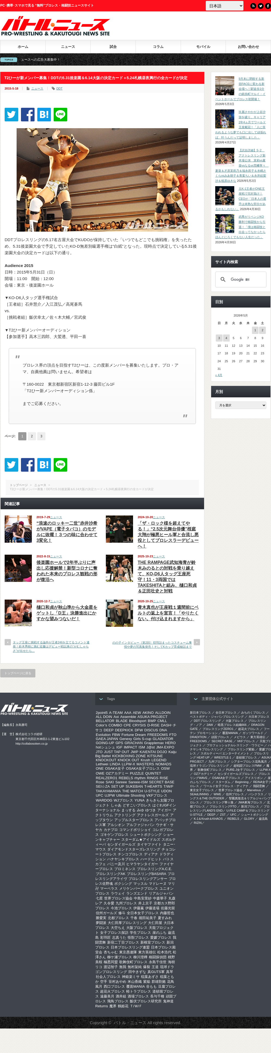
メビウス (240, 737)
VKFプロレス (157, 795)
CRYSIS (139, 725)
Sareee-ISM (138, 782)
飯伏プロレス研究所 (146, 1001)
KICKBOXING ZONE (129, 756)
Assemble (128, 717)
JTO (99, 752)
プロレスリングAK (110, 874)
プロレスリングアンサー (147, 879)
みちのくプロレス (253, 712)
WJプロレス (123, 800)
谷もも (151, 986)
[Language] (225, 6)
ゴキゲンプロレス (114, 835)
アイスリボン (254, 777)
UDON (166, 791)
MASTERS (145, 764)
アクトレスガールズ (153, 815)
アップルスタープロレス (133, 820)
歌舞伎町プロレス (133, 962)
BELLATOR (105, 721)
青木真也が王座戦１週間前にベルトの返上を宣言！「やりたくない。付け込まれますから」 (168, 613)
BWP (152, 721)
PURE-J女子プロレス (240, 769)
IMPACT (130, 747)
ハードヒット (151, 859)
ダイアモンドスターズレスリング (133, 849)
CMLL (162, 721)
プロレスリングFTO (223, 806)
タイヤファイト (149, 844)
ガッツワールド (252, 733)
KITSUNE (155, 756)
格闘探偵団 (158, 957)
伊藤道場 (152, 908)
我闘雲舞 (259, 786)
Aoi (116, 717)
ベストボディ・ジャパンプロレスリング (217, 716)
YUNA (139, 800)
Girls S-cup (142, 739)
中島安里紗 (143, 898)
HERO (170, 743)
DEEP (108, 730)
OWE (100, 773)
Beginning (241, 782)
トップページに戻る (17, 673)
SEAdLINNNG (199, 794)
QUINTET (153, 773)
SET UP (117, 786)
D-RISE (153, 725)
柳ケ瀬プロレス (119, 957)
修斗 (121, 913)
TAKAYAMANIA (108, 791)
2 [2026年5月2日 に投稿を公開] (262, 330)
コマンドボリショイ (135, 830)
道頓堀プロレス (246, 757)
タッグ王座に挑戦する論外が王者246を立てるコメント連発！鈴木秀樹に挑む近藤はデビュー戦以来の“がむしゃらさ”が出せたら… (51, 646)
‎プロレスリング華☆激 (218, 802)
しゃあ (116, 805)
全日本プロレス (225, 712)
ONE (100, 768)
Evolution (103, 735)
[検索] (240, 279)
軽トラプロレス (138, 991)
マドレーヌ (158, 884)
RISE (164, 778)
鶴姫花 (123, 1006)
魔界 (112, 1006)
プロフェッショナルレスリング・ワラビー (235, 745)
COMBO (115, 725)
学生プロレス (140, 933)
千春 (133, 918)
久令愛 (109, 903)
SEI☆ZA (103, 786)
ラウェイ (118, 893)
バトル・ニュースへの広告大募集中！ (46, 60)
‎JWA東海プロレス (250, 802)
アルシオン (116, 825)
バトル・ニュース (130, 1022)
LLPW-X (128, 764)
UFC (99, 795)
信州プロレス (235, 794)
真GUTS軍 (156, 972)
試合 (113, 47)
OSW (165, 768)
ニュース (68, 47)
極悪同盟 (111, 962)
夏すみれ (165, 918)
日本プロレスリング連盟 (130, 947)
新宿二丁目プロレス (123, 942)
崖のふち (159, 933)
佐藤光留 (168, 908)
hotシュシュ (105, 747)
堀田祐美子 (147, 918)
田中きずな (137, 972)
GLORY (249, 818)
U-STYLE (152, 791)
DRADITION (198, 737)
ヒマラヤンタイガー (142, 864)
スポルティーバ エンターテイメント (225, 753)
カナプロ (111, 830)
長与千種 (157, 996)
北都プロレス (118, 918)
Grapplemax (154, 743)
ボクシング (123, 884)
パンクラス (255, 794)
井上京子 (145, 903)
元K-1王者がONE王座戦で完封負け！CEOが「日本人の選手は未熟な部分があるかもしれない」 (240, 199)
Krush (145, 760)
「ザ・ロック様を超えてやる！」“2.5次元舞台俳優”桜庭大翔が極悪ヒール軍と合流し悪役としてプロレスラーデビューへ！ (168, 534)
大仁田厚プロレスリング (127, 923)
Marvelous (254, 790)
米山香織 (135, 982)
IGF (119, 747)
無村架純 (135, 967)
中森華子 (160, 898)
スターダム (222, 782)
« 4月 (218, 375)
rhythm (140, 778)
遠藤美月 (107, 996)
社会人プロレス (108, 977)
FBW (116, 735)
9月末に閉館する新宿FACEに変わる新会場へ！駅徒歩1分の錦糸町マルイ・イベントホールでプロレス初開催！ (240, 89)
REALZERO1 (106, 778)
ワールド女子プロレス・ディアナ (226, 786)
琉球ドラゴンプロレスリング (209, 765)
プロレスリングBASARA (146, 874)
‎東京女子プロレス (202, 790)
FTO (172, 735)
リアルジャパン (161, 893)
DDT (59, 88)
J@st (150, 747)
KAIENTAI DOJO (153, 752)
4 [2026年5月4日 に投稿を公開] (226, 338)
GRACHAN (134, 743)
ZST (223, 814)
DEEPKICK (124, 730)
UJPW (109, 795)
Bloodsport (137, 721)
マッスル (140, 884)
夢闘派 (101, 923)
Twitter (260, 6)
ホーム (23, 47)
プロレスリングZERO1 (217, 728)
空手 (103, 982)
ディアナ (151, 854)
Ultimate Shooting (130, 795)
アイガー (164, 810)
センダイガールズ (121, 844)
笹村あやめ (117, 982)
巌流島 (263, 818)
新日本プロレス (200, 712)
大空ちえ (118, 928)
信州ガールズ (106, 913)
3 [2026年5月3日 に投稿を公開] (219, 338)
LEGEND (159, 760)
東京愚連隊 (128, 952)
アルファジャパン (140, 825)
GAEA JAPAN (107, 739)
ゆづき (150, 810)
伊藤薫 (138, 908)
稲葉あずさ (150, 977)
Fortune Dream (134, 735)
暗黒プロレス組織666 (232, 724)
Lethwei (102, 764)
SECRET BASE (161, 782)
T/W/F (168, 786)
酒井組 (121, 996)
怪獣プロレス (138, 937)
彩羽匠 (105, 937)
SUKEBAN (134, 786)
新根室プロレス (152, 942)
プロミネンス (125, 869)
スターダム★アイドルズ (140, 839)
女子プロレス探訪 (114, 933)
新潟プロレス (250, 806)
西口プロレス (114, 986)
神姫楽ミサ (131, 977)
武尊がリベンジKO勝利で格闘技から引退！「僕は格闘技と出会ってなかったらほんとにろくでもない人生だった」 (240, 227)
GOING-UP (105, 743)
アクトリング (125, 815)
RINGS (152, 778)
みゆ (140, 810)
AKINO (147, 713)
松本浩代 (164, 952)
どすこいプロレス (137, 805)
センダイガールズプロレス (236, 773)
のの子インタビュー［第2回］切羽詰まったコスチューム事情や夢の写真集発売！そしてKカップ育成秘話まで (152, 644)
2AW (210, 724)
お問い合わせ (248, 47)
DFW (139, 730)
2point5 (102, 713)
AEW (137, 713)
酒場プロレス (138, 996)
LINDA (115, 764)
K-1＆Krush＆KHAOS (208, 818)
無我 (122, 967)
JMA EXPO (165, 747)
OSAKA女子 (115, 768)
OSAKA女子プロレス (143, 768)
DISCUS (151, 730)
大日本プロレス (258, 716)
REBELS (126, 778)
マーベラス (109, 888)
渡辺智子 (111, 967)
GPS (119, 743)
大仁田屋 (155, 923)
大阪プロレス (136, 928)
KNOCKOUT (106, 760)
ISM (141, 747)
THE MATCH (132, 791)
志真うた (119, 937)
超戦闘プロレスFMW (247, 765)
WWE (217, 794)
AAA (127, 713)
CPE (127, 725)
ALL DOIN (104, 717)
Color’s (101, 725)
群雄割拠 (159, 982)
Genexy (125, 739)
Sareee (121, 782)
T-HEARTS (153, 786)
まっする (128, 810)
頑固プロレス (220, 737)
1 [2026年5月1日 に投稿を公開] (255, 330)
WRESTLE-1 (222, 757)
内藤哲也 (167, 913)
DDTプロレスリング (207, 720)
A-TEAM (116, 713)
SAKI (110, 782)
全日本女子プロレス (143, 913)
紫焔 (146, 982)
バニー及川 (116, 864)
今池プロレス (121, 908)
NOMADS (163, 764)
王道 (155, 967)
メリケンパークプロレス (138, 888)
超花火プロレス (112, 991)
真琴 (169, 972)
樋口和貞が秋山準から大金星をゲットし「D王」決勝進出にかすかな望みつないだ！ (66, 613)
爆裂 (146, 967)
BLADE (122, 721)
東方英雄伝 (147, 952)
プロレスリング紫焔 (240, 749)
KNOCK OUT (128, 760)
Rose (100, 782)
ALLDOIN (163, 713)
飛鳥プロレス (117, 1001)
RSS (253, 6)
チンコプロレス (130, 854)
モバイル (203, 47)
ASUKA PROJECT (152, 717)
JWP (134, 752)
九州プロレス (126, 903)
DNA (163, 730)
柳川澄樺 (140, 957)
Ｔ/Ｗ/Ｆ (136, 1006)
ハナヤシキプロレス (123, 859)
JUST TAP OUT (116, 752)
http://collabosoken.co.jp (32, 743)
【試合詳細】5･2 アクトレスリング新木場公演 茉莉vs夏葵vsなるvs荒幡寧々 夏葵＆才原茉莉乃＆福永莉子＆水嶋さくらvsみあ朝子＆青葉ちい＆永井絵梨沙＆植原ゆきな (242, 165)
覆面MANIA (135, 986)
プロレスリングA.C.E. (154, 869)
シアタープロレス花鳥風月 (249, 761)
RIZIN (198, 822)
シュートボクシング (146, 835)
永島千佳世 (158, 962)
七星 (99, 898)
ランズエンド (136, 893)
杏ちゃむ (111, 952)
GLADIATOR (163, 739)
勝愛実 (101, 918)
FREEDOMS (157, 735)
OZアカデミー (117, 773)
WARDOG (104, 800)
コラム (158, 47)
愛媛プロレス (160, 937)
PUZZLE (137, 773)
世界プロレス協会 (118, 898)
